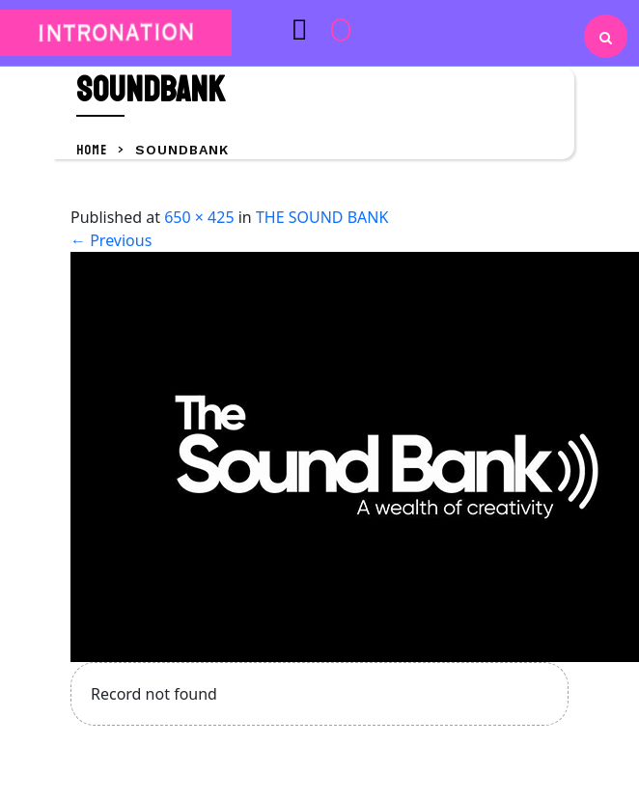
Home (93, 150)
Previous (111, 240)
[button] (266, 29)
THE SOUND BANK (322, 217)
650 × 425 (199, 217)
